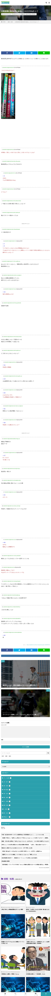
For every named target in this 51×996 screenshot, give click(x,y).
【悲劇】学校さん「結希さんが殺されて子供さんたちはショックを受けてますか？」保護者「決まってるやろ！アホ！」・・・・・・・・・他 (26, 838)
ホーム (5, 994)
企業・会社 (6, 793)
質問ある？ (6, 817)
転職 (6, 756)
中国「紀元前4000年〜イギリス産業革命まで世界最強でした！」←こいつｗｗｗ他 (23, 834)
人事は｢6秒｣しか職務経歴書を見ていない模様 (12, 909)
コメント (3, 724)
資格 (10, 756)
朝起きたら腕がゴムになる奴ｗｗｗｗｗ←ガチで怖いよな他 (17, 848)
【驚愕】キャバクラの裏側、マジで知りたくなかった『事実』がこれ (19, 854)
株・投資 (6, 809)
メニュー (25, 994)
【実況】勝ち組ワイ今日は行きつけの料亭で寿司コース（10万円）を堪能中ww (22, 851)
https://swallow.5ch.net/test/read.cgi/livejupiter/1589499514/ (38, 644)
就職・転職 (25, 14)
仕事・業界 (6, 786)
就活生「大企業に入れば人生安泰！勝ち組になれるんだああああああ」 (37, 910)
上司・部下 (6, 782)
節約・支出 (6, 813)
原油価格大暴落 (6, 861)
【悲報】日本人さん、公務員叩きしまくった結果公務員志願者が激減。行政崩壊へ (37, 942)
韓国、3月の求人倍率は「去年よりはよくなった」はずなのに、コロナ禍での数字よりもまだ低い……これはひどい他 (26, 841)
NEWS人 (3, 827)
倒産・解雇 (6, 797)
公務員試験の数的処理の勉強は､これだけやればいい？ (27, 22)
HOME (3, 22)
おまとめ (3, 828)
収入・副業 (6, 801)
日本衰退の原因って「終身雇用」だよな (35, 974)
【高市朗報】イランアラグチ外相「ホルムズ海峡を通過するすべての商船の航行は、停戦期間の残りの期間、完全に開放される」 (26, 864)
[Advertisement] (25, 37)
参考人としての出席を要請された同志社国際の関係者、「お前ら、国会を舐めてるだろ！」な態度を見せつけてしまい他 (26, 844)
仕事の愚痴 (6, 789)
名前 (2, 739)
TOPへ (46, 994)
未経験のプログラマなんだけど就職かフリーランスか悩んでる (12, 942)
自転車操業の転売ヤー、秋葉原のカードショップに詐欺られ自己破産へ (20, 858)
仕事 (3, 756)
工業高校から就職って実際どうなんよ (10, 974)
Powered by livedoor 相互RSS (44, 867)
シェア (15, 994)
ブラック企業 (7, 778)
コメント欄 (36, 994)
